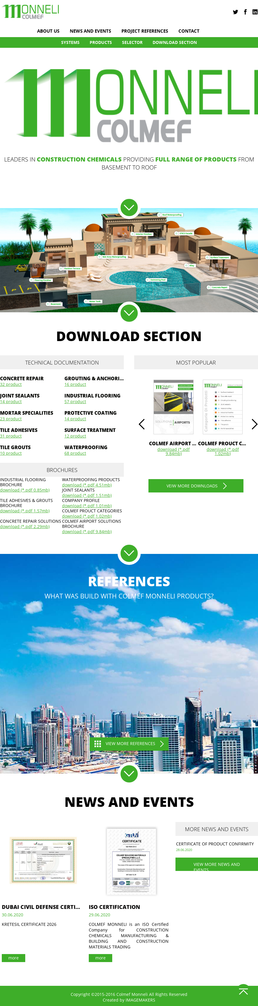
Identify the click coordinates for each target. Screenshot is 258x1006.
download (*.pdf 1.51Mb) (87, 495)
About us (48, 31)
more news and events (216, 829)
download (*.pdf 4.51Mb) (87, 485)
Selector (132, 42)
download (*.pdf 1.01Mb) (87, 506)
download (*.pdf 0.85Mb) (25, 490)
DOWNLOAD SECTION (175, 42)
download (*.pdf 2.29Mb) (25, 527)
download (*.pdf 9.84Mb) (87, 532)
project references (144, 31)
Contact (189, 31)
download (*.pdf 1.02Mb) (87, 516)
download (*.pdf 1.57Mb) (25, 511)
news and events (90, 31)
